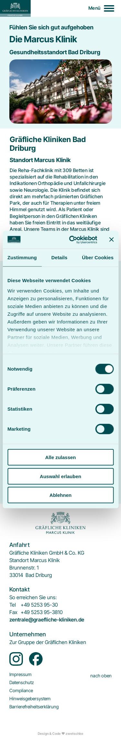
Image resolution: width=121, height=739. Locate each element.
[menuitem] (47, 642)
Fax (13, 612)
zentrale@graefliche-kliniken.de (46, 620)
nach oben (101, 675)
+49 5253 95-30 (39, 605)
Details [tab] (59, 257)
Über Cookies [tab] (98, 257)
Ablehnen (60, 495)
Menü (94, 8)
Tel (12, 605)
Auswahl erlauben (60, 476)
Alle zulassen (60, 457)
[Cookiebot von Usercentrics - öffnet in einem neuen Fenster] (72, 239)
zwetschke (74, 734)
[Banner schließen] (111, 239)
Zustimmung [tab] (22, 257)
